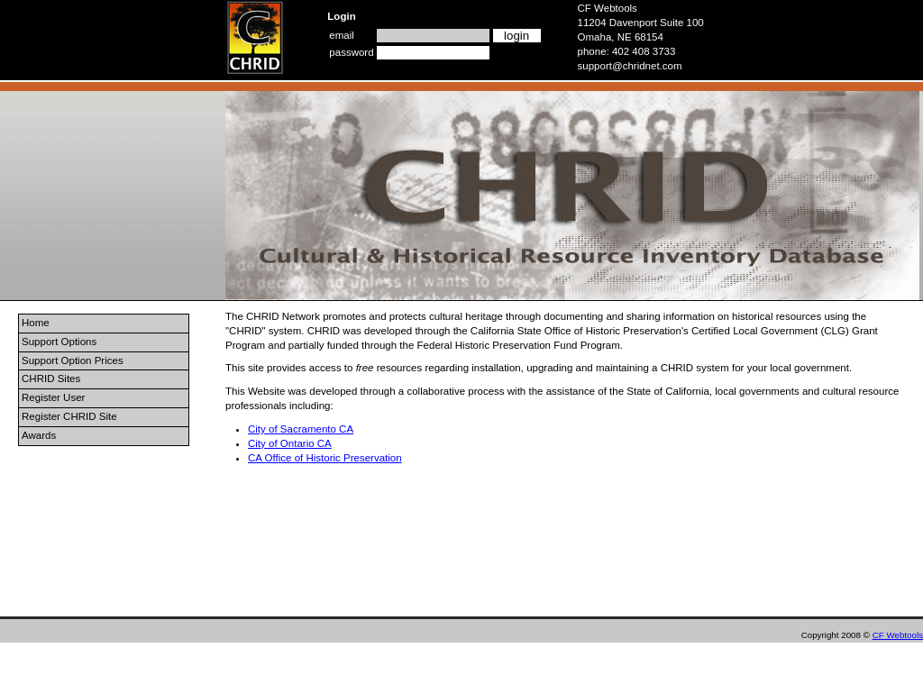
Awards (39, 435)
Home (36, 322)
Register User (53, 397)
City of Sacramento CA (300, 429)
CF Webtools (898, 635)
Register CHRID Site (69, 416)
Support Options (59, 341)
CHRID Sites (51, 378)
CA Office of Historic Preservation (325, 457)
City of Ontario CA (290, 443)
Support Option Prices (72, 360)
